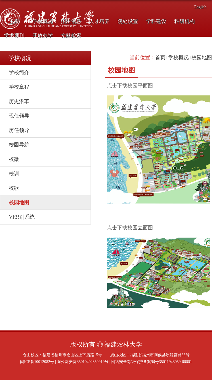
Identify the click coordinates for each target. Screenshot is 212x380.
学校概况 (42, 21)
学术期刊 (14, 35)
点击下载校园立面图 (130, 227)
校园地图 (202, 57)
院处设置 (127, 21)
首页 (160, 57)
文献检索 (71, 35)
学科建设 (156, 21)
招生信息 (71, 21)
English (200, 7)
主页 (14, 21)
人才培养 (99, 21)
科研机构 (184, 21)
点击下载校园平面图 (130, 85)
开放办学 (42, 35)
